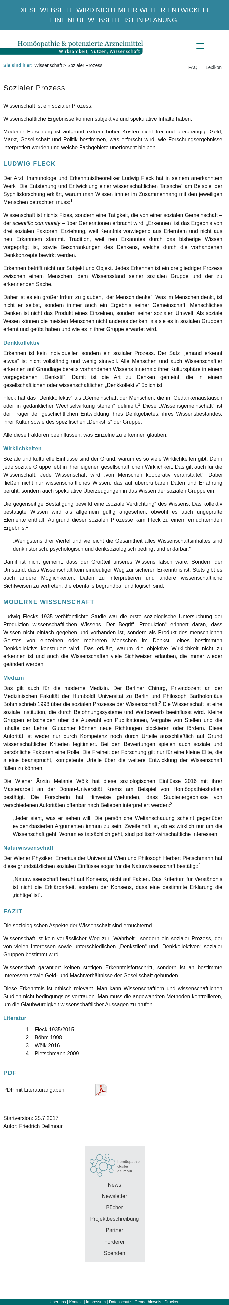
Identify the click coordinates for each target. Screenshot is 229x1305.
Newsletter (114, 1196)
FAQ (193, 67)
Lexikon (214, 67)
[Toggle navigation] (200, 46)
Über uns (58, 1302)
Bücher (114, 1207)
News (114, 1185)
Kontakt (76, 1302)
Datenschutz (120, 1302)
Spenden (114, 1253)
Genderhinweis (148, 1302)
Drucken (171, 1302)
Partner (114, 1230)
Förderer (114, 1242)
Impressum (96, 1302)
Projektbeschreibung (114, 1219)
